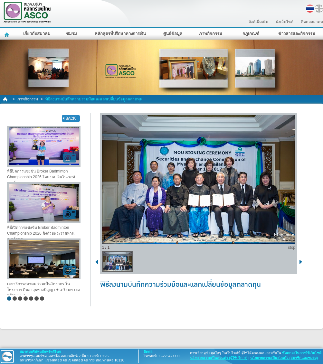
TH (310, 9)
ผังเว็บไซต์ (284, 22)
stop (291, 247)
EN (319, 9)
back (71, 118)
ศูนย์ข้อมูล (172, 33)
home (5, 99)
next (302, 261)
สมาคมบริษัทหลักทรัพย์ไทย (44, 12)
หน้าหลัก (7, 34)
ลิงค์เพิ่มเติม (258, 22)
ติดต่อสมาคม (312, 22)
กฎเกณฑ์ (250, 33)
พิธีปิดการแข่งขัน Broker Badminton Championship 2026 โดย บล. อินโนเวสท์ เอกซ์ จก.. (44, 154)
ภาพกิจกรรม (210, 33)
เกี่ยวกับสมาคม (37, 33)
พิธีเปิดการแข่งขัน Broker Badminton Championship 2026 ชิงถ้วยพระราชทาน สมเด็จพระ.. (44, 210)
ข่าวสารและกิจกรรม (296, 33)
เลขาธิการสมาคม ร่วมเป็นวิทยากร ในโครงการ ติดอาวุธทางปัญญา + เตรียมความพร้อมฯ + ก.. (44, 266)
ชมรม (71, 33)
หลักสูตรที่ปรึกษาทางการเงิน (120, 33)
